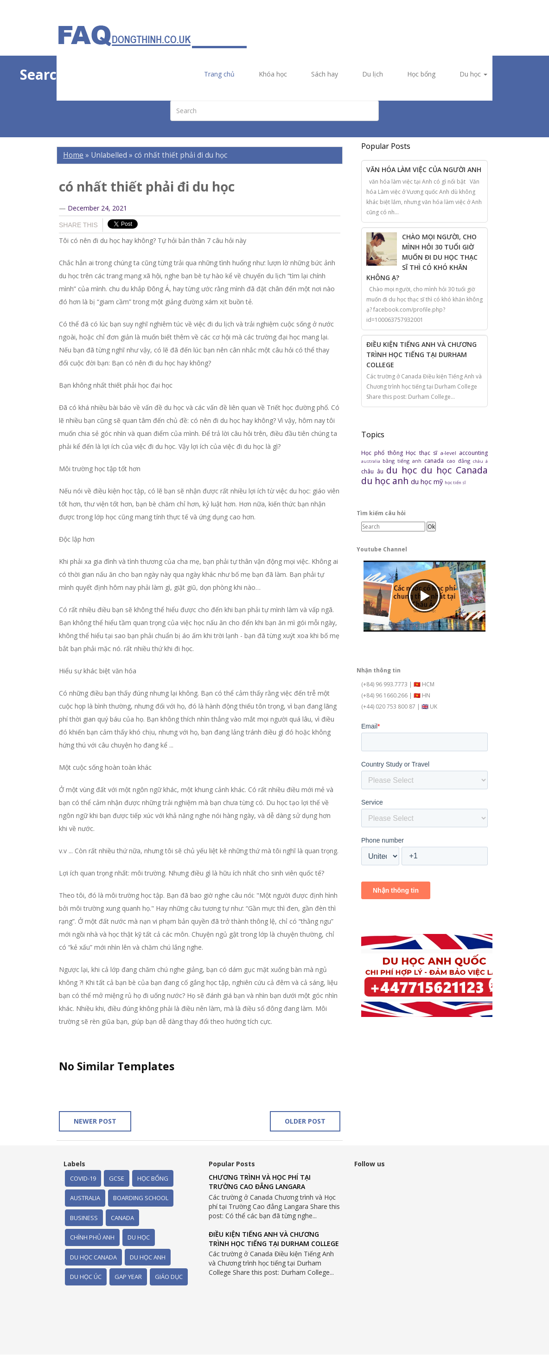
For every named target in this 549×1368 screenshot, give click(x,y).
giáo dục (169, 1276)
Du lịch (372, 74)
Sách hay (324, 74)
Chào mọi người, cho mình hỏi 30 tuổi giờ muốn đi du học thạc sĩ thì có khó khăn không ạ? (422, 257)
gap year (128, 1276)
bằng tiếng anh (403, 460)
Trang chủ (219, 74)
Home (73, 155)
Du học (473, 74)
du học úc (86, 1276)
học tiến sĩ (455, 482)
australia (372, 461)
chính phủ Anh (92, 1237)
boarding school (140, 1198)
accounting (473, 453)
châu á (480, 461)
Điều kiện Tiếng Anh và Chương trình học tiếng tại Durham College (421, 354)
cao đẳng (460, 460)
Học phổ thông (383, 453)
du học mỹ (428, 481)
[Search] (393, 526)
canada (435, 461)
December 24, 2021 (97, 208)
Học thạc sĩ (423, 453)
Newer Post (95, 1121)
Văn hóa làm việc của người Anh (423, 169)
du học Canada (454, 470)
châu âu (374, 471)
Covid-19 (83, 1178)
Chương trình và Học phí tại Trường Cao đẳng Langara (260, 1182)
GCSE (116, 1178)
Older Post (305, 1121)
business (84, 1218)
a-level (449, 452)
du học (403, 470)
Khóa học (273, 74)
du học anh (386, 480)
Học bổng (421, 74)
